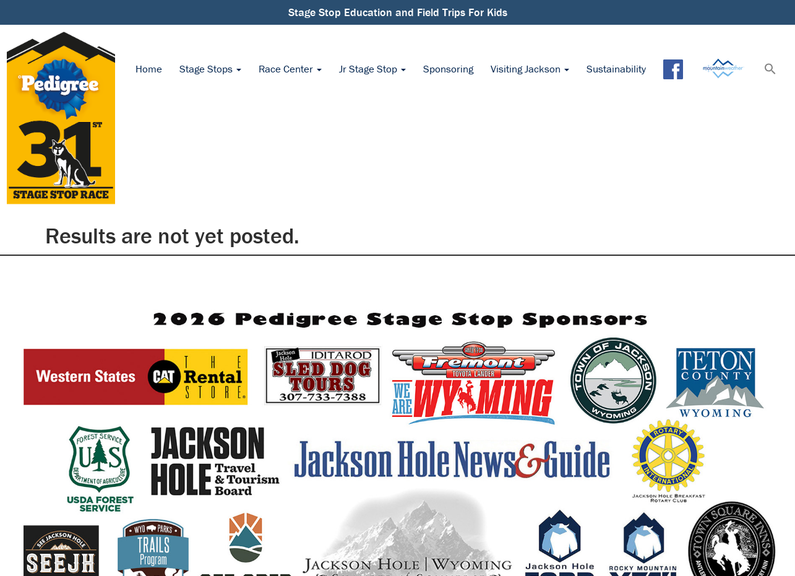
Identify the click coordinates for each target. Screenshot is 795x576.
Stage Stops (210, 69)
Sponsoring (448, 69)
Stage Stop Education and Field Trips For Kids (397, 12)
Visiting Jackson (530, 69)
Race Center (290, 69)
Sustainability (616, 69)
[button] (770, 70)
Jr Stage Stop (372, 69)
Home (148, 69)
